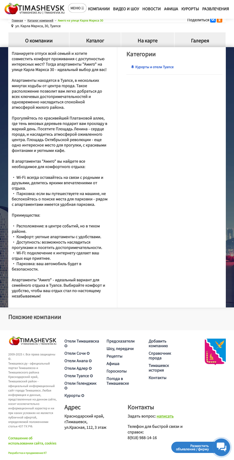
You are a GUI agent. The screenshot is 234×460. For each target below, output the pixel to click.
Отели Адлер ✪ (78, 368)
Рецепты (114, 356)
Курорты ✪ (74, 395)
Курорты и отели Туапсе (152, 66)
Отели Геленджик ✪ (80, 385)
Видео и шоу (126, 8)
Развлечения (215, 8)
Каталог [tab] (95, 40)
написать (165, 416)
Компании (99, 8)
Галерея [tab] (200, 40)
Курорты (190, 8)
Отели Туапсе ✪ (78, 375)
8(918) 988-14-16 (142, 437)
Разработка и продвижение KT (27, 453)
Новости (151, 8)
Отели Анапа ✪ (78, 360)
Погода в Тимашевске (117, 380)
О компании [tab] (39, 40)
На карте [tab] (147, 40)
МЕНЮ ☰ (77, 8)
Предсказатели (120, 341)
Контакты (157, 377)
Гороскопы (116, 371)
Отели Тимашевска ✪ (81, 343)
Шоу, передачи (120, 348)
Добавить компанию (158, 343)
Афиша (171, 8)
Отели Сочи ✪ (77, 353)
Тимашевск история (159, 367)
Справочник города (160, 355)
